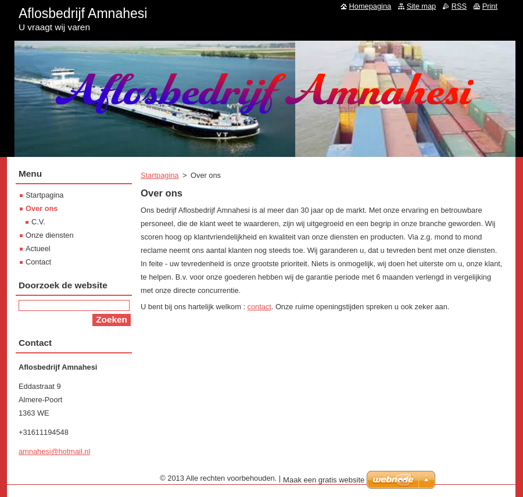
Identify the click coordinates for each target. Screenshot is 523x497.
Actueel (38, 248)
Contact (38, 262)
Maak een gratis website (323, 479)
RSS (459, 6)
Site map (421, 6)
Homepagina (370, 6)
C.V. (38, 221)
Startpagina (159, 175)
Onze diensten (50, 235)
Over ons (42, 208)
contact (259, 306)
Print (489, 6)
